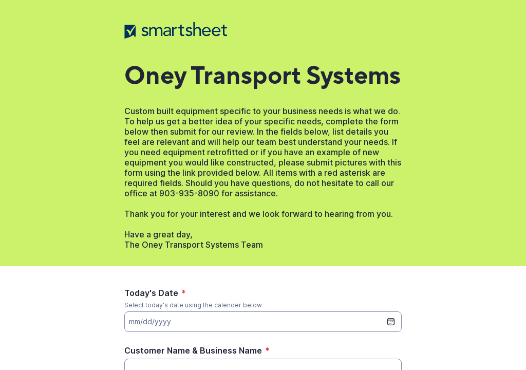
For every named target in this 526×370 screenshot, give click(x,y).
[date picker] (391, 321)
